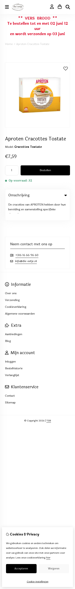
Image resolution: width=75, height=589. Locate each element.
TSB (48, 401)
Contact (10, 376)
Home (9, 44)
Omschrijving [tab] (37, 195)
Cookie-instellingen (37, 581)
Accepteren (21, 569)
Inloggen (10, 342)
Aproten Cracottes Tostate (32, 44)
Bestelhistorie (14, 349)
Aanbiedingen (13, 315)
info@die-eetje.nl (26, 242)
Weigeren (53, 569)
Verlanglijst (12, 356)
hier (48, 557)
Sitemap (10, 383)
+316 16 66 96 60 (26, 236)
